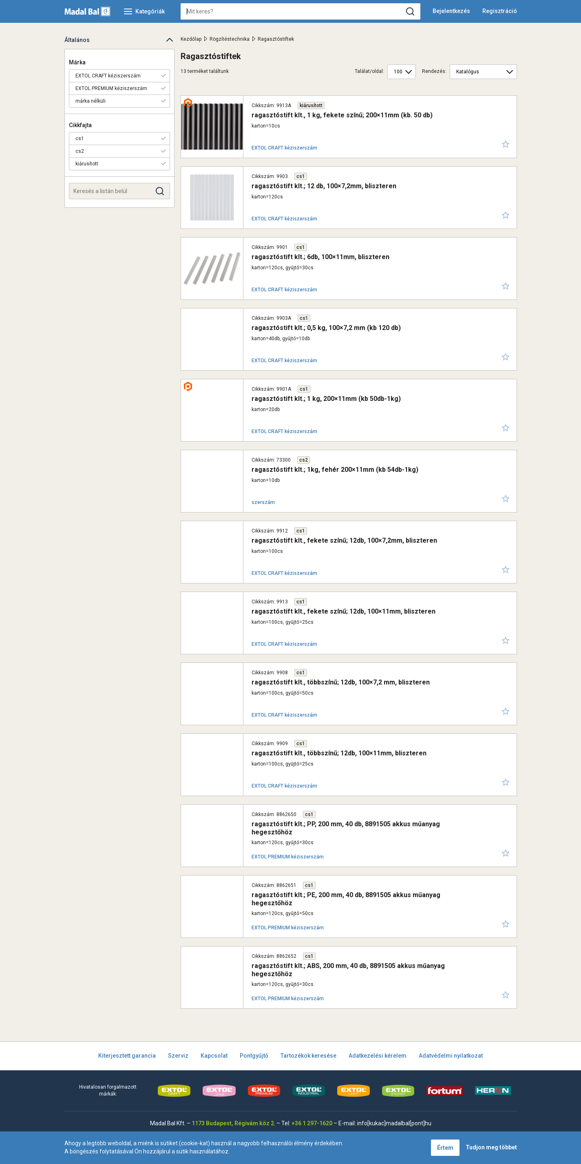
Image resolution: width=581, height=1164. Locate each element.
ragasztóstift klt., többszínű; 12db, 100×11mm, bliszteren (339, 753)
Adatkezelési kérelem (377, 1055)
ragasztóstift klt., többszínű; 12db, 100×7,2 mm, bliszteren (341, 682)
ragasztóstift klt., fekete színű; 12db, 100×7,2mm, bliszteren (344, 540)
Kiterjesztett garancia (127, 1055)
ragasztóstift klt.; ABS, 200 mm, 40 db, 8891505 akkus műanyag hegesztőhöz (348, 969)
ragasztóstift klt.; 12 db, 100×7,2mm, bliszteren (324, 186)
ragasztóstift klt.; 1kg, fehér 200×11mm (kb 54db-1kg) (335, 469)
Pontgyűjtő (254, 1055)
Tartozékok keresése (308, 1055)
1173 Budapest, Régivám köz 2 (233, 1123)
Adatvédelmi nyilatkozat (451, 1055)
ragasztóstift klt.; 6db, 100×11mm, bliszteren (320, 257)
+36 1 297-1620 (312, 1123)
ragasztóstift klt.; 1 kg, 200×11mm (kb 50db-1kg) (326, 399)
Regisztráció (499, 11)
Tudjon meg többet (491, 1147)
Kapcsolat (214, 1055)
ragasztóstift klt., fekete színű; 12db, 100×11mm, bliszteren (343, 611)
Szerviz (178, 1055)
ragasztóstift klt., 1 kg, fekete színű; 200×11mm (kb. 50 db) (342, 115)
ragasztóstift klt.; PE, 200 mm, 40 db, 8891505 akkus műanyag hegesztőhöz (346, 899)
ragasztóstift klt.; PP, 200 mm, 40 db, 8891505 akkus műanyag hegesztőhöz (346, 828)
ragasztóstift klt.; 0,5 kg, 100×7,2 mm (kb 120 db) (326, 328)
